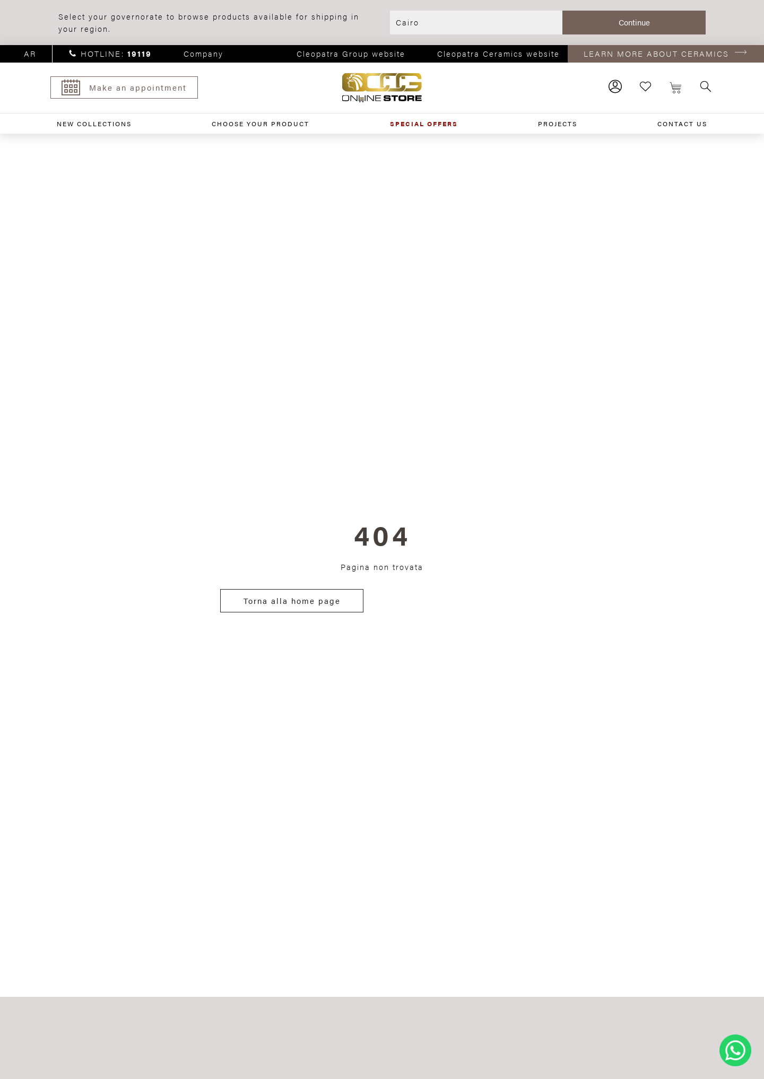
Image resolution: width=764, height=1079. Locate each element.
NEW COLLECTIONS (94, 123)
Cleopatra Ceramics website (498, 53)
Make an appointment (124, 87)
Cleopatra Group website (351, 53)
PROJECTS (557, 123)
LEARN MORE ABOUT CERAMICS (656, 53)
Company (203, 53)
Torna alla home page (292, 600)
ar (30, 53)
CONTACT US (682, 123)
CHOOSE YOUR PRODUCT (260, 123)
